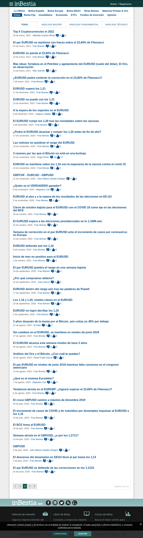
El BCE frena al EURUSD (29, 424)
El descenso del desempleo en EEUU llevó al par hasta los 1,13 (54, 457)
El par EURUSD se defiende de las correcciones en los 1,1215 (53, 467)
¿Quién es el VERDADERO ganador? (37, 185)
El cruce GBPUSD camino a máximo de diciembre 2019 (49, 399)
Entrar (113, 4)
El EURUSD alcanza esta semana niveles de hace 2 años (50, 342)
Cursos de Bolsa (113, 513)
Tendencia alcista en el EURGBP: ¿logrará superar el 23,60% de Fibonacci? (62, 389)
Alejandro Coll (42, 189)
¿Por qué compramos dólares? (33, 278)
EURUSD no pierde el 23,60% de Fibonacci (41, 53)
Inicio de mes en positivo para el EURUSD (40, 256)
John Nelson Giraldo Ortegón (51, 179)
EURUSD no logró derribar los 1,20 (36, 310)
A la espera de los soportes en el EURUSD (41, 110)
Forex (17, 15)
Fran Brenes (38, 46)
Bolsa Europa (55, 10)
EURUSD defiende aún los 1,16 (33, 245)
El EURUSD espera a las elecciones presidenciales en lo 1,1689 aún (57, 221)
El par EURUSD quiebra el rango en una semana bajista (49, 267)
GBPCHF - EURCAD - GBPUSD (33, 175)
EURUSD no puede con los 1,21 (34, 99)
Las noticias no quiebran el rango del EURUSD (44, 142)
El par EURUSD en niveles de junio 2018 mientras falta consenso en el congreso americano (66, 366)
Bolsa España (36, 10)
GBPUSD (19, 446)
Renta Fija (29, 15)
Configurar (60, 534)
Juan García (44, 282)
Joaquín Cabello (43, 114)
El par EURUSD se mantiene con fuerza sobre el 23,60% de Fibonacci (58, 42)
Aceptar (82, 534)
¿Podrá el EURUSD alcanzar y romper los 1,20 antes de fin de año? (57, 131)
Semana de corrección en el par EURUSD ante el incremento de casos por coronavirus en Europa (70, 233)
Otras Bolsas (91, 10)
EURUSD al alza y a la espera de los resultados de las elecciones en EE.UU (62, 196)
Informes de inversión (30, 513)
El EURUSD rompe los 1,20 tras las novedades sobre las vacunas (56, 120)
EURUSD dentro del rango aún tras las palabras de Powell (51, 289)
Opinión (111, 15)
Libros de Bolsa (71, 513)
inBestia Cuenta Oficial (43, 35)
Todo (24, 24)
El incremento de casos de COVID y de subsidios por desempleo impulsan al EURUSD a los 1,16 (71, 412)
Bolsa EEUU (74, 10)
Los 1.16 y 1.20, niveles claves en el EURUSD (42, 299)
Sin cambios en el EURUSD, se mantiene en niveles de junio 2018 (56, 332)
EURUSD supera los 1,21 (29, 88)
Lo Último (19, 10)
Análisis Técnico (116, 24)
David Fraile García (43, 357)
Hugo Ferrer (43, 157)
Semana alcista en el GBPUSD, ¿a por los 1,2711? (46, 435)
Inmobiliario (45, 15)
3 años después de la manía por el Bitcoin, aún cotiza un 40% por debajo (61, 321)
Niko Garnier (39, 71)
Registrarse (125, 4)
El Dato (37, 325)
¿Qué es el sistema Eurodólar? (33, 378)
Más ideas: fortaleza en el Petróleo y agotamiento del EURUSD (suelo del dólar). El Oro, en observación (70, 65)
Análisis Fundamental (84, 24)
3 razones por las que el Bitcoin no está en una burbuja (49, 153)
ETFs (74, 15)
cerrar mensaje (140, 525)
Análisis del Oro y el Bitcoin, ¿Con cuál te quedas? (46, 353)
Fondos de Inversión (92, 15)
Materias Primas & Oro (115, 10)
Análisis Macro (51, 24)
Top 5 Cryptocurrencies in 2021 (33, 31)
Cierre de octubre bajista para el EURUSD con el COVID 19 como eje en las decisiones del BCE (69, 209)
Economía (61, 15)
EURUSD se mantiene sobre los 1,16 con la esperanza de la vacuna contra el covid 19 (69, 164)
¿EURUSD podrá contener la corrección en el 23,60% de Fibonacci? (57, 77)
